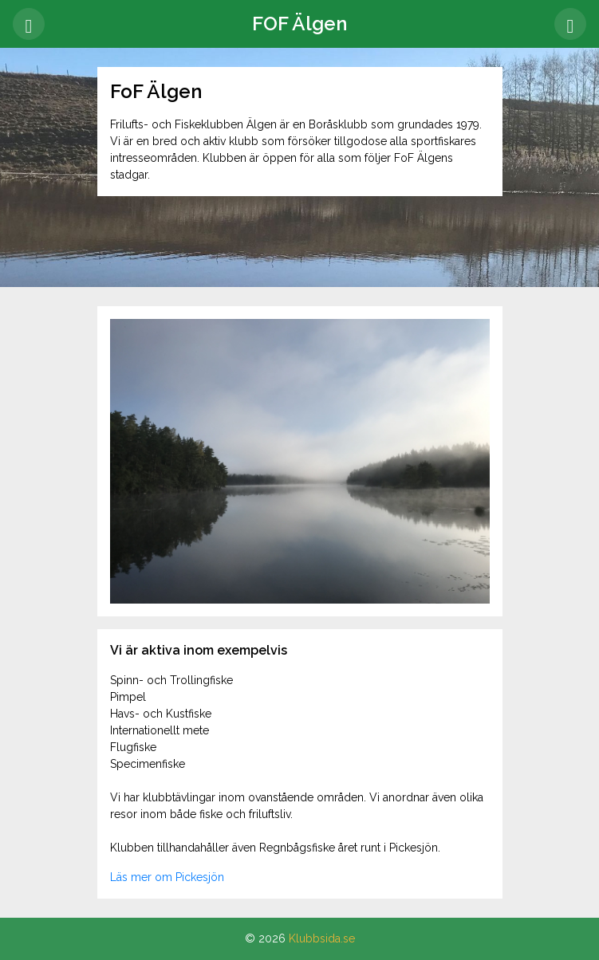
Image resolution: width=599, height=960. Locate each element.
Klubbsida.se (322, 938)
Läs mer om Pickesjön (167, 877)
